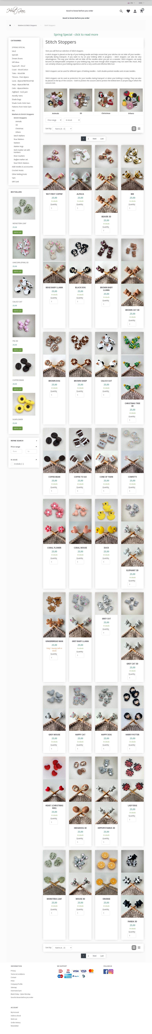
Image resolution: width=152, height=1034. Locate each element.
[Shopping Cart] (141, 11)
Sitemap (14, 987)
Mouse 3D (80, 899)
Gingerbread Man (54, 641)
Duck (106, 548)
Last (102, 139)
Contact (13, 977)
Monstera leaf (19, 223)
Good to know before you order (79, 11)
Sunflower (18, 419)
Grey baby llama (80, 641)
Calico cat (17, 302)
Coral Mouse (80, 548)
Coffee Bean (18, 380)
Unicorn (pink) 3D (20, 262)
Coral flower (54, 548)
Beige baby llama (54, 287)
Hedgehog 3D (80, 828)
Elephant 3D (132, 570)
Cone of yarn (106, 477)
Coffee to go (80, 477)
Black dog (80, 287)
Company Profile (16, 984)
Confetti (132, 477)
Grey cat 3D (132, 664)
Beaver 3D (106, 216)
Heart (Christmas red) (54, 806)
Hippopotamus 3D (106, 828)
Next (94, 139)
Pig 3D (15, 341)
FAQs (12, 981)
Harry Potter (132, 734)
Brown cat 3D (132, 310)
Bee (132, 194)
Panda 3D (132, 921)
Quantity (53, 204)
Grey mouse (54, 734)
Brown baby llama (106, 288)
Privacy (13, 971)
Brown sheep (80, 381)
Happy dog (106, 734)
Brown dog (54, 381)
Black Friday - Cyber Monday (20, 994)
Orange (106, 899)
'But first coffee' (54, 194)
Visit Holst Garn (16, 991)
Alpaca (80, 194)
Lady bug (132, 805)
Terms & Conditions (18, 974)
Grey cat (106, 618)
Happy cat (80, 734)
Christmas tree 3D (132, 404)
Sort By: (48, 128)
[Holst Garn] (16, 11)
